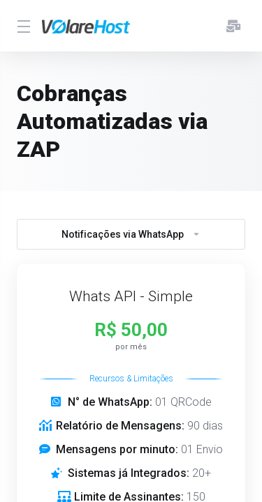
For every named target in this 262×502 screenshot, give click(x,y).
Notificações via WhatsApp (131, 234)
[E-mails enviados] (233, 25)
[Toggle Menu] (21, 26)
